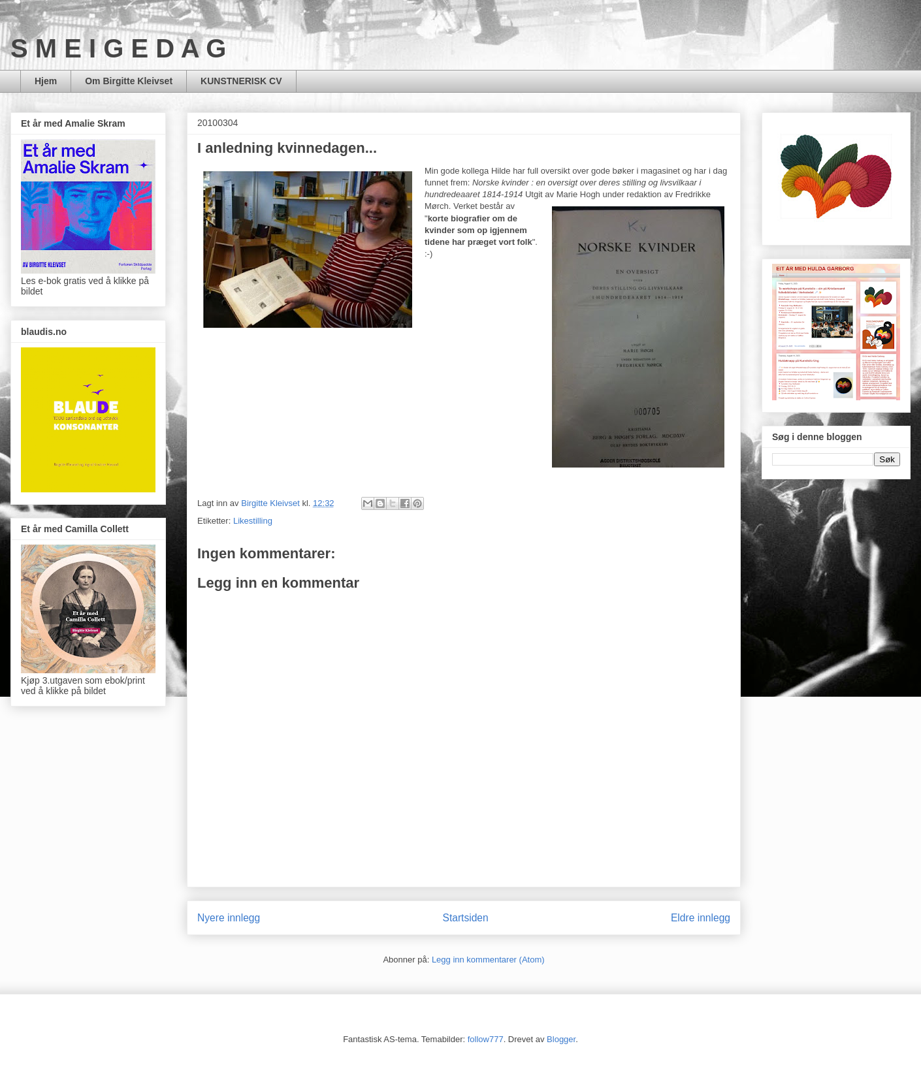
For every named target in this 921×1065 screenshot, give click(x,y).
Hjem (46, 81)
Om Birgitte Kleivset (128, 81)
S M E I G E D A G (118, 48)
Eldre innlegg (700, 917)
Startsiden (465, 917)
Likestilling (252, 521)
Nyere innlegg (228, 917)
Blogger (561, 1039)
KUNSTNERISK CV (241, 81)
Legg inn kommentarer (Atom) (488, 959)
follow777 (486, 1039)
